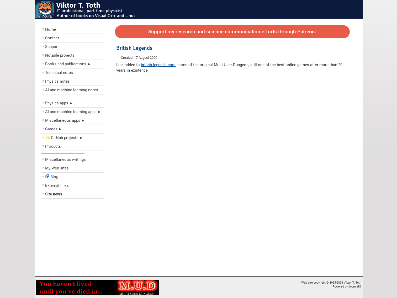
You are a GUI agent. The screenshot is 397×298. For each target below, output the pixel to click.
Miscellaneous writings (65, 159)
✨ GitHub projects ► (64, 137)
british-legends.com (158, 64)
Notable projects (60, 55)
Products (53, 146)
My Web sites (57, 168)
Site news (53, 194)
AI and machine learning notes (71, 90)
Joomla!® (354, 286)
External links (57, 185)
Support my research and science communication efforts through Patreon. (232, 32)
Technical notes (59, 72)
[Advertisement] (72, 239)
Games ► (53, 129)
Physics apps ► (59, 103)
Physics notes (57, 81)
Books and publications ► (68, 64)
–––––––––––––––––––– (62, 96)
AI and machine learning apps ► (73, 111)
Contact (52, 38)
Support (52, 46)
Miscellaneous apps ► (65, 120)
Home (50, 29)
